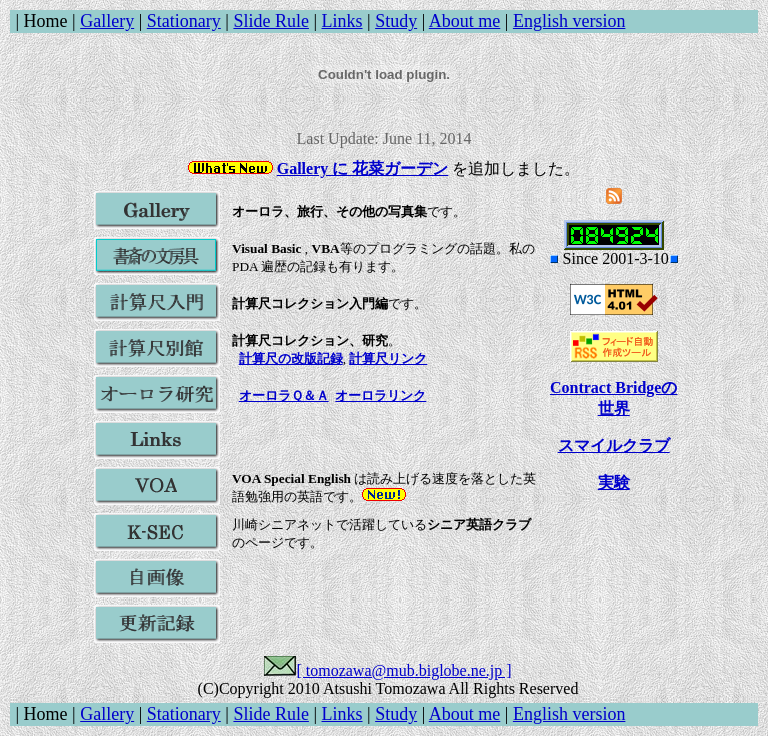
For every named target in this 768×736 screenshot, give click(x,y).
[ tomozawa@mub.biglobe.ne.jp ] (403, 670)
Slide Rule (271, 21)
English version (569, 21)
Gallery (107, 21)
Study (396, 21)
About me (465, 21)
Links (342, 21)
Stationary (184, 21)
